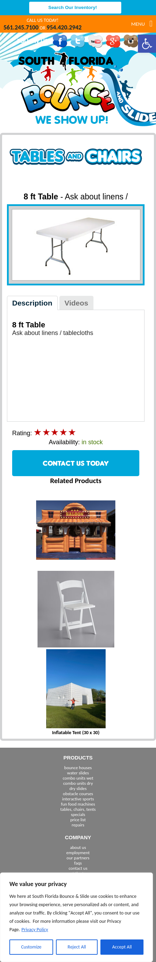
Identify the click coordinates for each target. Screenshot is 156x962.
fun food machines (78, 804)
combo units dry (78, 783)
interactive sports (78, 798)
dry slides (78, 788)
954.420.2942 (64, 27)
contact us (77, 868)
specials (78, 814)
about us (78, 847)
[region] (76, 917)
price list (78, 819)
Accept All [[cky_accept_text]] (122, 947)
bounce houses (78, 767)
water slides (78, 772)
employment (78, 852)
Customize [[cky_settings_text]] (31, 947)
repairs (78, 824)
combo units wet (78, 778)
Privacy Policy (35, 930)
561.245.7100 (21, 27)
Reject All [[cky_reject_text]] (77, 947)
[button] (147, 44)
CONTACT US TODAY (76, 463)
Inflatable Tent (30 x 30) (76, 733)
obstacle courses (78, 793)
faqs (78, 863)
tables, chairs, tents (78, 809)
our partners (78, 857)
